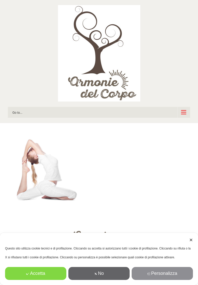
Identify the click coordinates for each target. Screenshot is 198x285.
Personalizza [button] (162, 273)
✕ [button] (191, 240)
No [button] (99, 273)
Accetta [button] (35, 273)
